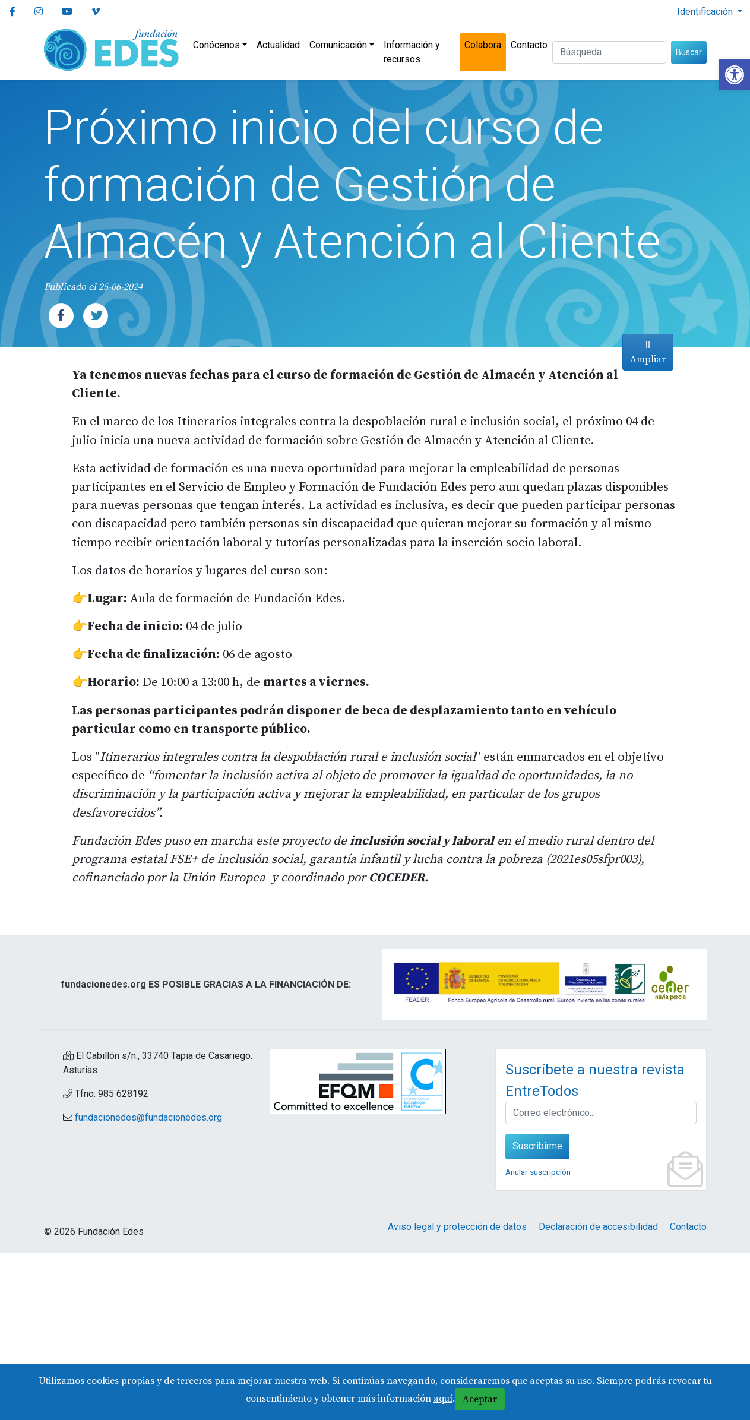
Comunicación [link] (338, 44)
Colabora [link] (482, 44)
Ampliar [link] (644, 771)
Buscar (689, 52)
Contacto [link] (529, 44)
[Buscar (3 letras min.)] (609, 52)
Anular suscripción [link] (538, 1338)
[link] (734, 74)
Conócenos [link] (216, 44)
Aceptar (480, 1399)
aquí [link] (442, 1399)
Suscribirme (537, 1312)
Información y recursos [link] (412, 52)
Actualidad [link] (278, 44)
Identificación (706, 11)
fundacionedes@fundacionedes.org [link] (148, 1284)
